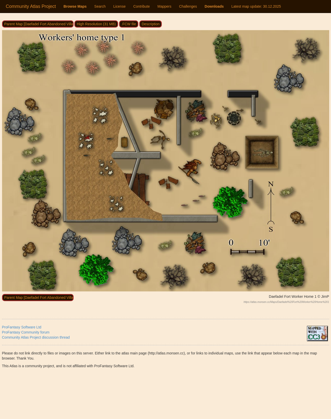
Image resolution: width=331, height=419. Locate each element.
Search (100, 6)
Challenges (188, 6)
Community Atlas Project (31, 6)
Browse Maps (75, 6)
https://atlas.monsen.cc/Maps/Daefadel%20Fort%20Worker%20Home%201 (286, 302)
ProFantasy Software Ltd (21, 327)
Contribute (141, 6)
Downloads (214, 6)
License (119, 6)
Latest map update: (256, 6)
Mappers (164, 6)
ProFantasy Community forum (26, 332)
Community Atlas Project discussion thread (36, 337)
